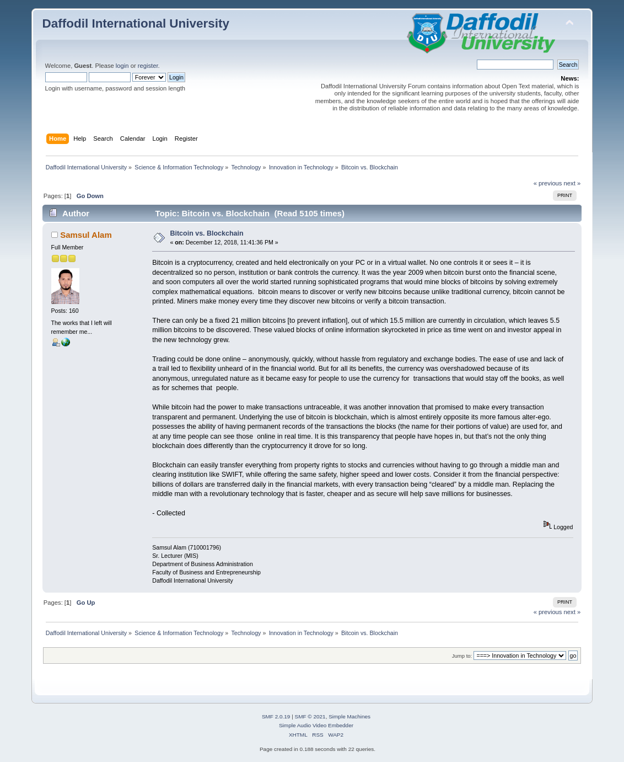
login (122, 65)
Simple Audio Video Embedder (316, 725)
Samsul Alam (85, 234)
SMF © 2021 (310, 716)
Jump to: (462, 656)
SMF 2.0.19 (276, 716)
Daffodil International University (135, 23)
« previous (548, 183)
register (148, 65)
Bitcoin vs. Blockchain (207, 233)
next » (572, 183)
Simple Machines (349, 716)
